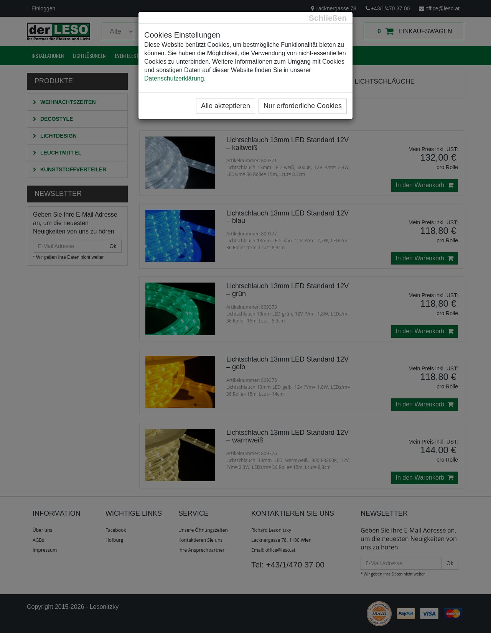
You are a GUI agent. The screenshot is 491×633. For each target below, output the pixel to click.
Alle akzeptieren (225, 106)
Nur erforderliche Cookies (303, 106)
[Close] (328, 18)
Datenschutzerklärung (174, 78)
